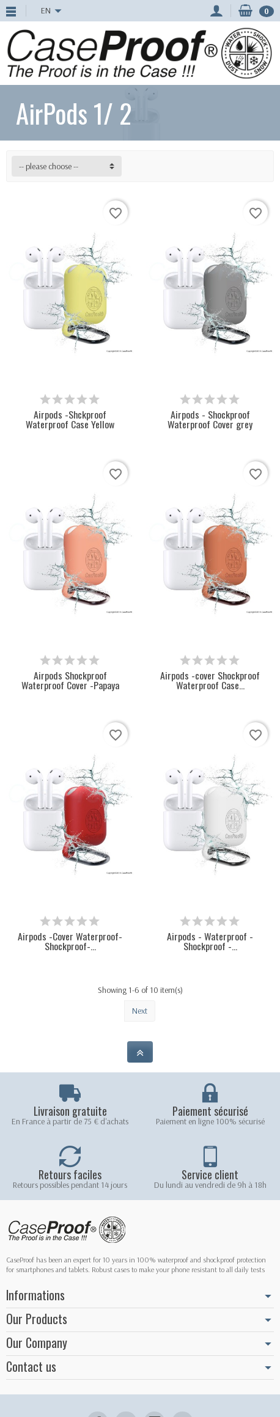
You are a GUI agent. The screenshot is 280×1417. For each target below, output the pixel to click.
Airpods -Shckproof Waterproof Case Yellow (70, 419)
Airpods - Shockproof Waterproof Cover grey (210, 419)
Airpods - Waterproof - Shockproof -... (210, 941)
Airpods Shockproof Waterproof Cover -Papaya (70, 680)
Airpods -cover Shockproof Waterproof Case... (210, 680)
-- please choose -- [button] (48, 166)
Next (139, 1010)
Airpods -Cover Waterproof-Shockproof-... (70, 941)
